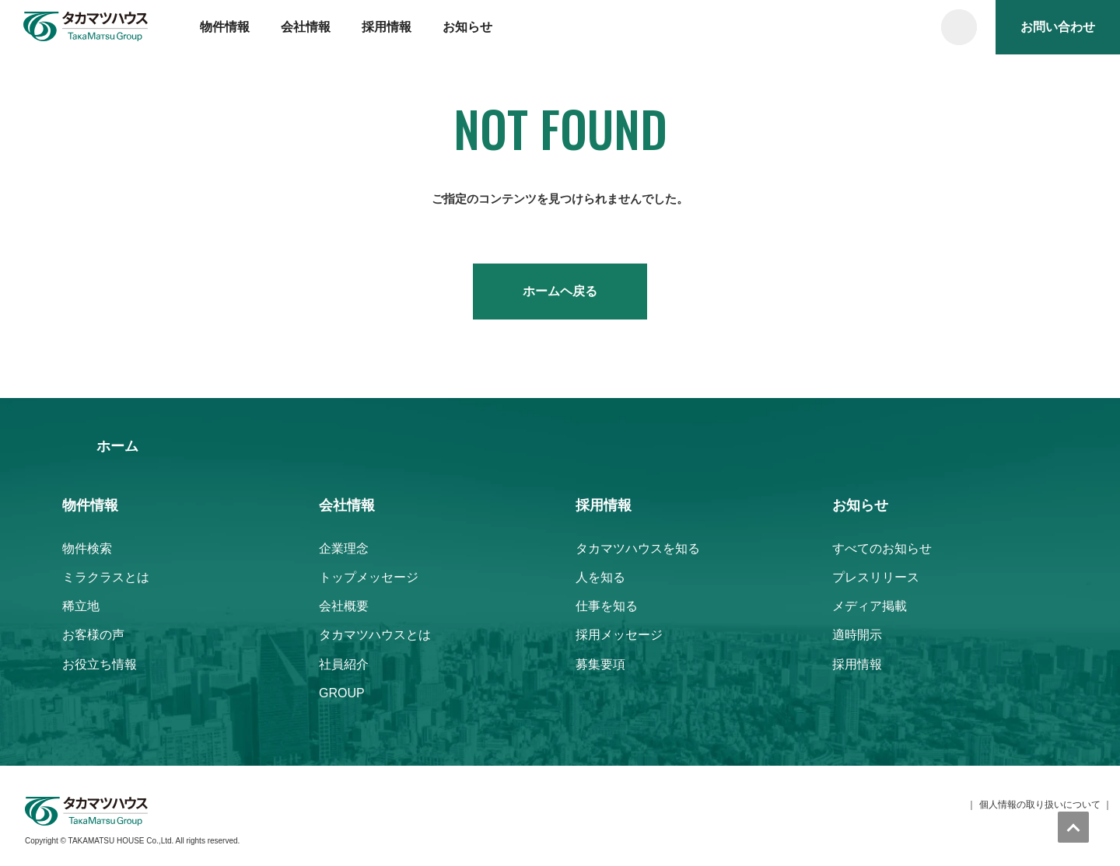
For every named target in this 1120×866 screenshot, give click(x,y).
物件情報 (225, 26)
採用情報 (386, 26)
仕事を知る (607, 606)
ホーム (117, 446)
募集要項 (600, 664)
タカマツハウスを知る (638, 548)
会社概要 (344, 606)
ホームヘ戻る (560, 291)
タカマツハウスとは (375, 634)
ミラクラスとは (105, 577)
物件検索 (87, 548)
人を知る (600, 577)
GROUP (342, 693)
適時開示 (857, 634)
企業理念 (344, 548)
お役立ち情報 (99, 664)
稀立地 (81, 606)
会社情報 (306, 26)
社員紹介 (344, 664)
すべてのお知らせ (882, 548)
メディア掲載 (869, 606)
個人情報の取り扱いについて (1040, 804)
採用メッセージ (619, 634)
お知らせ (467, 26)
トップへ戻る (1073, 827)
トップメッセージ (368, 577)
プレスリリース (875, 577)
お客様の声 (93, 634)
